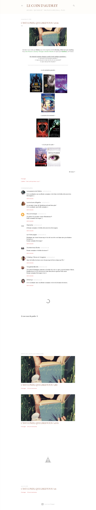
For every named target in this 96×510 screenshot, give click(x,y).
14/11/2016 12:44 (42, 214)
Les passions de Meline (34, 191)
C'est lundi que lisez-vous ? (33, 181)
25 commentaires (32, 492)
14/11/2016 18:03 (42, 234)
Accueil (30, 10)
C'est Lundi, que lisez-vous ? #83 (39, 384)
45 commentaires (32, 388)
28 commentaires (32, 426)
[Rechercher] (74, 5)
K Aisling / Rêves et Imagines (36, 257)
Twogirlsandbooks (32, 267)
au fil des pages (32, 234)
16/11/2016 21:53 (43, 267)
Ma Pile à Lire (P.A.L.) (52, 10)
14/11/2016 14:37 (38, 225)
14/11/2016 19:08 (45, 247)
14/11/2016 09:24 (46, 191)
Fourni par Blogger (48, 504)
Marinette (30, 225)
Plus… (63, 10)
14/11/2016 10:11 (45, 202)
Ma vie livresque (32, 214)
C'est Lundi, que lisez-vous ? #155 (40, 423)
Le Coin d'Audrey (42, 5)
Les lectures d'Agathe (34, 202)
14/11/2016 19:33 (51, 257)
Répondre (30, 198)
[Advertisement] (48, 335)
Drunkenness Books (33, 247)
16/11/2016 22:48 (37, 280)
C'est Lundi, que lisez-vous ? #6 (38, 488)
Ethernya (30, 280)
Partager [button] (23, 178)
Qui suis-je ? (38, 10)
